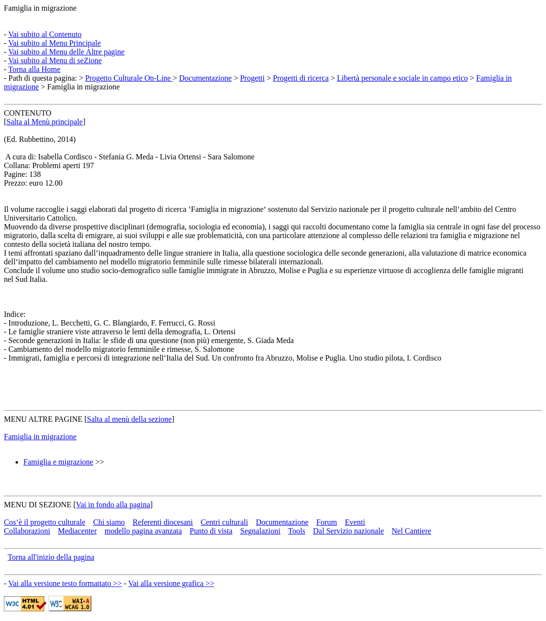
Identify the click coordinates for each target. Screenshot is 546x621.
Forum (327, 522)
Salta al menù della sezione (129, 419)
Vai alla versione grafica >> (171, 583)
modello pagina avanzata (143, 531)
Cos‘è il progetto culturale (45, 522)
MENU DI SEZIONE (37, 504)
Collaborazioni (27, 531)
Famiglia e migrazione (58, 462)
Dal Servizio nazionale (348, 531)
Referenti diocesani (163, 522)
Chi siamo (109, 522)
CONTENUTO (27, 113)
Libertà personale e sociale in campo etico (402, 78)
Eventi (355, 522)
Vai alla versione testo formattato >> (65, 583)
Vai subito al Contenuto (45, 34)
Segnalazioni (260, 531)
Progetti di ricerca (301, 78)
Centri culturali (224, 522)
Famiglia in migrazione (40, 8)
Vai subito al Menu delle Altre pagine (66, 52)
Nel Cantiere (411, 531)
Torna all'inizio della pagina (51, 557)
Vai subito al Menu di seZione (55, 60)
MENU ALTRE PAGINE (43, 419)
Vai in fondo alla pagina (113, 504)
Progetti (252, 78)
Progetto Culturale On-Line (129, 78)
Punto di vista (211, 531)
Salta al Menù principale (44, 122)
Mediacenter (77, 531)
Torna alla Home (34, 69)
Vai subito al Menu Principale (54, 43)
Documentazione (205, 78)
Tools (296, 531)
